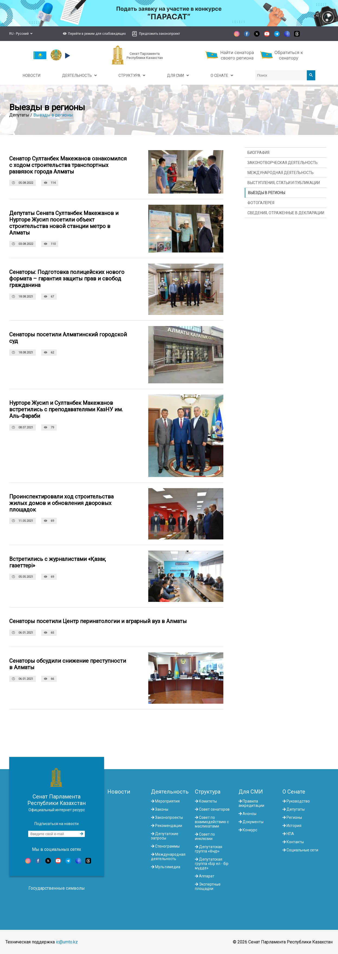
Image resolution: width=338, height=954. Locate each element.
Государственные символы (56, 888)
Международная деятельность (280, 172)
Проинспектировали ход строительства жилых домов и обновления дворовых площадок (61, 503)
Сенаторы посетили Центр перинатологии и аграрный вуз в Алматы (98, 621)
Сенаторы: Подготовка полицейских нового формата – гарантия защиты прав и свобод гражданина (66, 278)
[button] (94, 34)
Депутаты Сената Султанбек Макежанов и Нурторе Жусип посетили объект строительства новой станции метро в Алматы (63, 223)
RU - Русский (21, 34)
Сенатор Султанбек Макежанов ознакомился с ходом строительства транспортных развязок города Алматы (68, 165)
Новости (118, 791)
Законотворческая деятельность (282, 162)
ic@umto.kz (67, 941)
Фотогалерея (260, 203)
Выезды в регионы (53, 115)
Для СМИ (251, 791)
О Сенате (293, 791)
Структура (207, 791)
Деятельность (170, 791)
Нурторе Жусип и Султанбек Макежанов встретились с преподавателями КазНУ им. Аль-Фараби (66, 409)
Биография (258, 152)
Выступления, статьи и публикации (283, 183)
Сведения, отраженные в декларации (285, 213)
